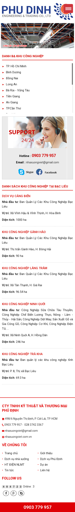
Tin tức (8, 470)
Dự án (43, 464)
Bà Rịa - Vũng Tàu (16, 90)
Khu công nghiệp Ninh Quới (23, 304)
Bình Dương (11, 72)
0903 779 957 (38, 507)
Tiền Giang (11, 96)
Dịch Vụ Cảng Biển (16, 196)
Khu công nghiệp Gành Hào (24, 232)
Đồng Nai (10, 78)
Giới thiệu (45, 453)
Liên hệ (44, 470)
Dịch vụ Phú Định (50, 459)
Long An (9, 84)
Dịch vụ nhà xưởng (15, 459)
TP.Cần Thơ (11, 108)
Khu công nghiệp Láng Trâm (24, 268)
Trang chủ (10, 453)
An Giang (10, 102)
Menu (68, 8)
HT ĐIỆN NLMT (13, 464)
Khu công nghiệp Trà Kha (22, 354)
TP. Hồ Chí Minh (14, 66)
